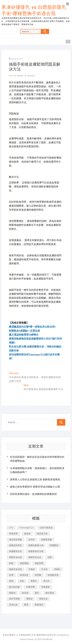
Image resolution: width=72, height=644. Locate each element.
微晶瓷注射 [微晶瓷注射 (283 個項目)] (42, 533)
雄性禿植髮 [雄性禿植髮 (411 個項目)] (14, 598)
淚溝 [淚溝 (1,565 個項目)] (11, 575)
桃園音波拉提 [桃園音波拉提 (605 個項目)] (15, 557)
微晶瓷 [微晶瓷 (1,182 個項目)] (27, 533)
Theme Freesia (26, 639)
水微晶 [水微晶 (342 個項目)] (31, 569)
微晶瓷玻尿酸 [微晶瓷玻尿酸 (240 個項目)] (15, 539)
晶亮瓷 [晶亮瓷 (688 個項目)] (31, 539)
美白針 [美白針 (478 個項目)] (46, 581)
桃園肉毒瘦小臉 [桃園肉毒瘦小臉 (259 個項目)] (35, 545)
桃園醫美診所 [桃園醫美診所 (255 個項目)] (15, 551)
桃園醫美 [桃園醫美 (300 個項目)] (54, 545)
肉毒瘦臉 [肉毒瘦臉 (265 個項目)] (45, 587)
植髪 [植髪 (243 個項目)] (50, 557)
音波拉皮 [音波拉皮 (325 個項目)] (13, 604)
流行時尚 (31, 76)
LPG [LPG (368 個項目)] (11, 527)
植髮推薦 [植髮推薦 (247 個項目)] (39, 563)
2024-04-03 (16, 59)
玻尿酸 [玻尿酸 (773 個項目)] (38, 575)
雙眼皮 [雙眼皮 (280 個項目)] (29, 598)
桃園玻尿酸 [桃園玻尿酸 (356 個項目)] (46, 539)
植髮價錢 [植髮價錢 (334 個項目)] (24, 563)
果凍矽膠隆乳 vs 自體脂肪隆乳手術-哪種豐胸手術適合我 (33, 10)
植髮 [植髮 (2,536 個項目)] (11, 563)
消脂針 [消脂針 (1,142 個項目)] (57, 569)
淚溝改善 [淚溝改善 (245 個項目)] (24, 575)
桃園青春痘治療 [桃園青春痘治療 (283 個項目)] (35, 551)
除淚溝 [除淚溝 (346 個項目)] (25, 593)
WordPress (47, 639)
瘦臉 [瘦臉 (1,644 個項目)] (11, 581)
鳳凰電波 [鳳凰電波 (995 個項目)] (39, 604)
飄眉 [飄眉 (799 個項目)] (26, 604)
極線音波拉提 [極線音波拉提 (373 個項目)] (15, 569)
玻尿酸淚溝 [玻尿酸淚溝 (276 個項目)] (53, 575)
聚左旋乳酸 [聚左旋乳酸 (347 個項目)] (14, 587)
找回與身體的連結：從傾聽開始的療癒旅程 (33, 494)
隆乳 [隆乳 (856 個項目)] (37, 593)
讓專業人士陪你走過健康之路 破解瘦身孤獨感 (35, 479)
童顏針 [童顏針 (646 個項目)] (33, 581)
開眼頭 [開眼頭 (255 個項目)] (12, 593)
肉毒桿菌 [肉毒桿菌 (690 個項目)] (30, 587)
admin (20, 76)
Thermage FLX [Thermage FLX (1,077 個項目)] (26, 527)
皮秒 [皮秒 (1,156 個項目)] (22, 581)
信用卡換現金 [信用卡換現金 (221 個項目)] (46, 527)
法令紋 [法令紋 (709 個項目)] (44, 569)
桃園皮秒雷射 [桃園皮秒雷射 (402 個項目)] (15, 545)
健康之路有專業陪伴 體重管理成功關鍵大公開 (35, 486)
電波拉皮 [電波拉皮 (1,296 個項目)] (43, 598)
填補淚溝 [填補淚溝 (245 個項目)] (13, 533)
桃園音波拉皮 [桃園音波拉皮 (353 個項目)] (34, 557)
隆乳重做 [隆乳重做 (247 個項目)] (49, 593)
